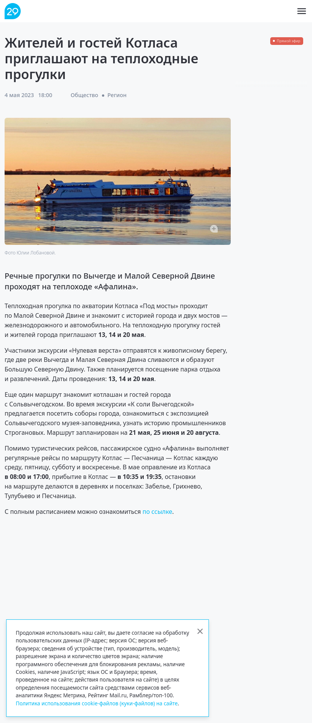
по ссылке (157, 511)
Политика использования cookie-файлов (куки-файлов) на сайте (97, 703)
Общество (84, 95)
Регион (116, 95)
